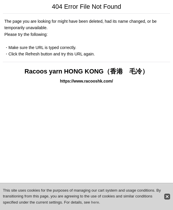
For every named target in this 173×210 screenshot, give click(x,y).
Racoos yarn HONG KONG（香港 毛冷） (86, 71)
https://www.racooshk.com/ (86, 81)
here (95, 202)
